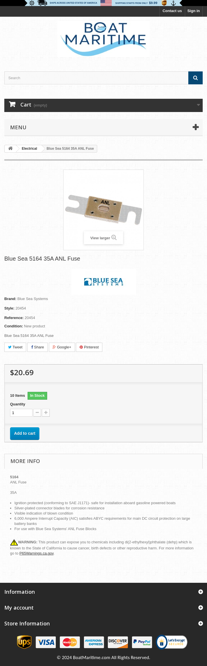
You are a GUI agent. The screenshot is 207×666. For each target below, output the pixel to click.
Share (37, 347)
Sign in (193, 11)
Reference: (14, 318)
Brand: (10, 299)
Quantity (17, 404)
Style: (9, 308)
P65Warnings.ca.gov (37, 553)
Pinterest (89, 347)
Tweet (15, 347)
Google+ (62, 347)
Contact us (172, 11)
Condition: (13, 326)
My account (19, 607)
